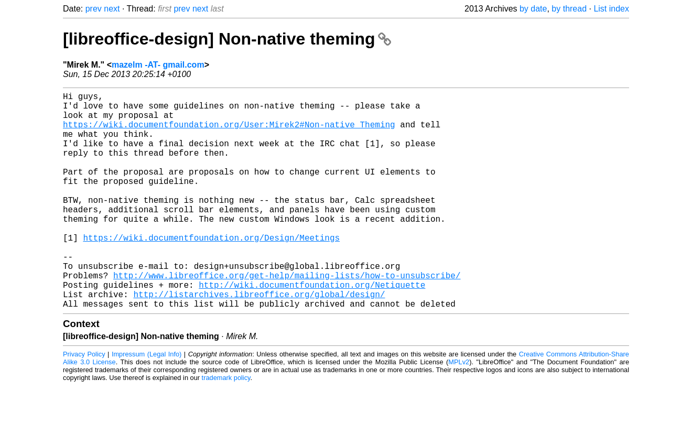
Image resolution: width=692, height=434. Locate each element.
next (112, 8)
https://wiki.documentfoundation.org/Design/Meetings (211, 271)
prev (93, 8)
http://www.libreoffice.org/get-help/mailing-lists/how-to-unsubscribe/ (286, 317)
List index (611, 8)
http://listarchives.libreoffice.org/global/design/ (259, 340)
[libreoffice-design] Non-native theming (227, 38)
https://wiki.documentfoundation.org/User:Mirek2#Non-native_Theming (229, 132)
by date (533, 8)
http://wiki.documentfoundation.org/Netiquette (312, 328)
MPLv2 (458, 410)
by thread (569, 8)
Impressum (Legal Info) (146, 402)
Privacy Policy (84, 402)
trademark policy (226, 426)
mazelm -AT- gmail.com (158, 64)
